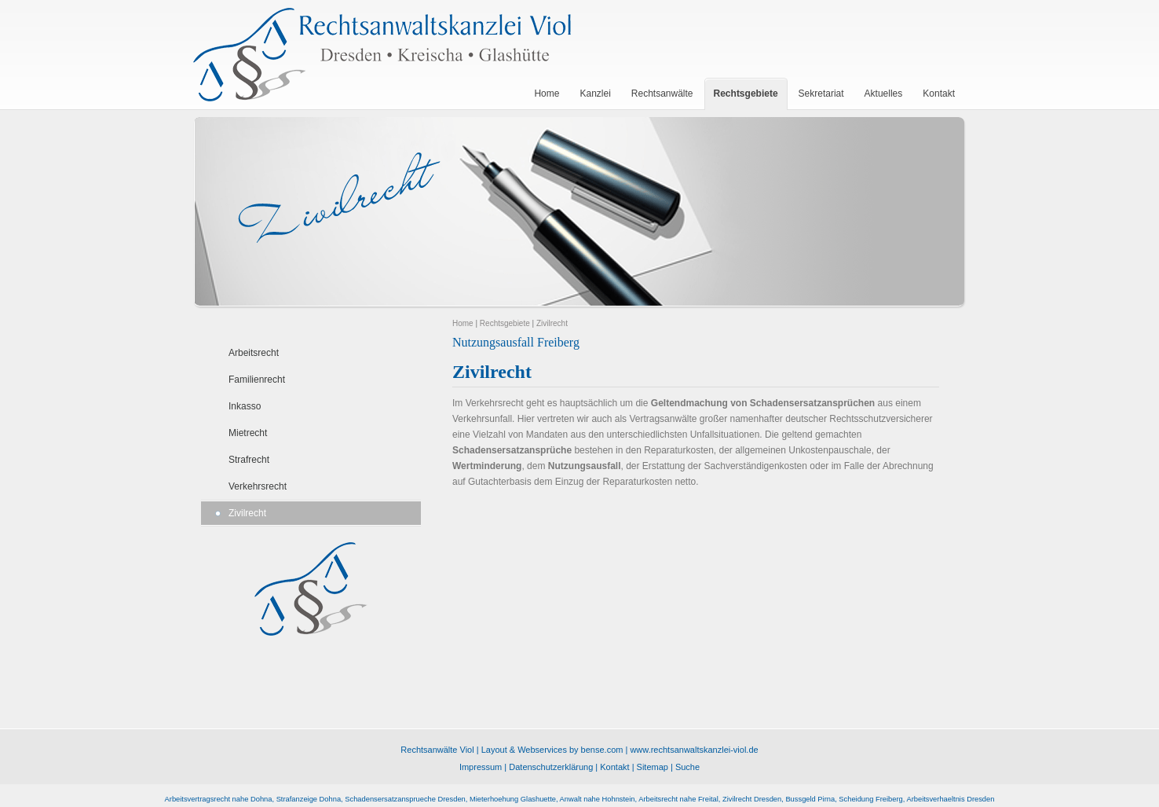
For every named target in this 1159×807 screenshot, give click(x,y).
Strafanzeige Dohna (308, 799)
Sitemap (652, 767)
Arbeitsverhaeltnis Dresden (950, 799)
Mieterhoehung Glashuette (513, 799)
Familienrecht (257, 379)
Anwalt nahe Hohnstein (597, 799)
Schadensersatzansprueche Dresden (405, 799)
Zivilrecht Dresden (751, 799)
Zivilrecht (247, 513)
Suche (687, 767)
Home (462, 323)
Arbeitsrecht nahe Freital (678, 799)
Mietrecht (248, 432)
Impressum (480, 767)
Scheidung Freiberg (870, 799)
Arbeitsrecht (254, 352)
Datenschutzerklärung (551, 767)
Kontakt (614, 767)
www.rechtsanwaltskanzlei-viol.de (694, 749)
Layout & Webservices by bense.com (552, 749)
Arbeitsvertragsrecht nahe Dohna (218, 799)
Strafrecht (249, 459)
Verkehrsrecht (258, 486)
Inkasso (245, 406)
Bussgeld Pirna (810, 799)
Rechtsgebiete (505, 323)
